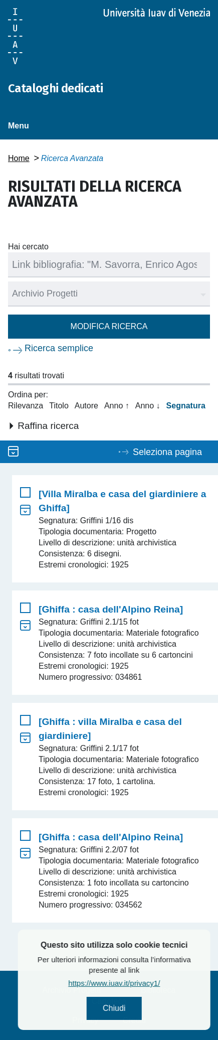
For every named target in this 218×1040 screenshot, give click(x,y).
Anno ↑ (116, 405)
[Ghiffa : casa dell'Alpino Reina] (111, 609)
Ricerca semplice (59, 348)
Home (19, 158)
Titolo (59, 405)
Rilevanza (25, 405)
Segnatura (185, 405)
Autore (86, 405)
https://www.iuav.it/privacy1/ (142, 983)
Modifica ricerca (109, 326)
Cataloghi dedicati (55, 88)
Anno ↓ (147, 405)
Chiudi (142, 1008)
